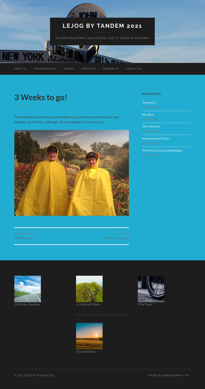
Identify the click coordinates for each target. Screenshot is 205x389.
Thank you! (149, 102)
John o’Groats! (151, 126)
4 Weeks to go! (24, 236)
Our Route (88, 68)
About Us (20, 68)
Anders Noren (172, 375)
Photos (69, 68)
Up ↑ (187, 375)
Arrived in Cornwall (116, 236)
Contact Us (134, 68)
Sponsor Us (111, 68)
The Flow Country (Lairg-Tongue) (162, 150)
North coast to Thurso (155, 138)
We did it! (148, 114)
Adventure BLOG (45, 68)
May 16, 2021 (23, 106)
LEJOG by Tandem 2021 (102, 25)
